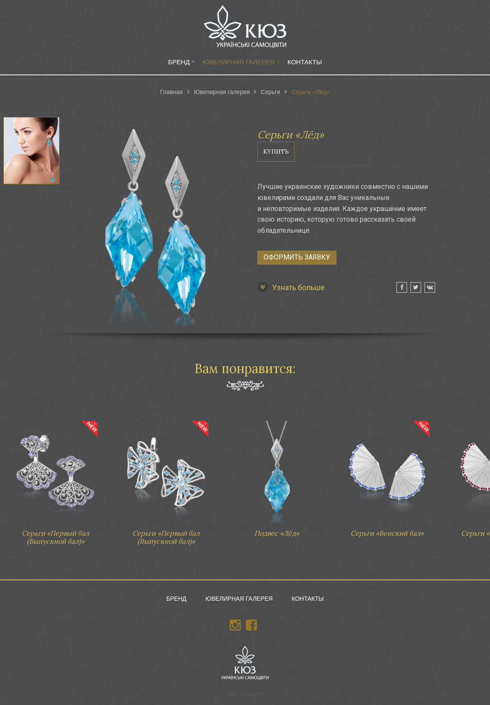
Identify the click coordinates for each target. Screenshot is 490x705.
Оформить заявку (297, 257)
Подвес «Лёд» (276, 475)
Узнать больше (291, 287)
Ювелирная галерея (238, 62)
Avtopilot (254, 694)
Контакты (305, 62)
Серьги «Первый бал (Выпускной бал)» (55, 479)
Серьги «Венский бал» (387, 475)
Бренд (179, 62)
